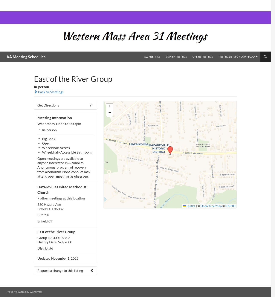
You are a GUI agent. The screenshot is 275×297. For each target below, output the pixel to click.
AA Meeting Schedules (26, 56)
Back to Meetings (49, 92)
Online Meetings (202, 56)
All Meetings (152, 56)
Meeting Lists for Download (236, 56)
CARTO (230, 206)
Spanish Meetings (176, 56)
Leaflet (189, 206)
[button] (168, 147)
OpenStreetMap (211, 206)
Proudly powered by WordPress (24, 291)
